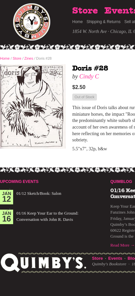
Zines (28, 58)
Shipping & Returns (104, 21)
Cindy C (89, 76)
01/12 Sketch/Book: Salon (38, 193)
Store (85, 10)
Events (115, 258)
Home (77, 21)
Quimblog (121, 181)
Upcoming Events (19, 181)
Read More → (122, 245)
